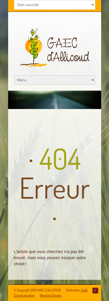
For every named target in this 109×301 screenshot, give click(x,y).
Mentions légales (51, 295)
